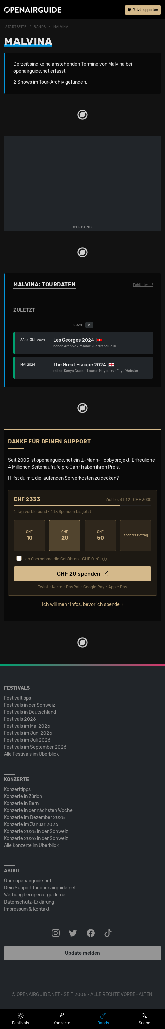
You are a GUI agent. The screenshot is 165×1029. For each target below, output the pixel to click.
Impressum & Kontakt (26, 909)
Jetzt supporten (143, 10)
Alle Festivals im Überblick (31, 754)
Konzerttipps (17, 789)
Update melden (82, 953)
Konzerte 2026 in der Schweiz (36, 838)
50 (100, 535)
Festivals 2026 (20, 719)
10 (29, 535)
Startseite (16, 27)
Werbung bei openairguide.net (35, 895)
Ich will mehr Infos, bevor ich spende (81, 604)
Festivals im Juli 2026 (27, 740)
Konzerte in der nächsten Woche (38, 810)
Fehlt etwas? (143, 285)
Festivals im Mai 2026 (27, 726)
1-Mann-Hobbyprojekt (105, 460)
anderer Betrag (136, 535)
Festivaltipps (17, 698)
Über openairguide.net (27, 881)
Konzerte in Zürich (23, 796)
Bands (40, 27)
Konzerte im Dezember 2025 (34, 817)
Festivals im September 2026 (35, 747)
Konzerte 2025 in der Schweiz (36, 831)
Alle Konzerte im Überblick (31, 845)
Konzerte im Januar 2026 (31, 824)
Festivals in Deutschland (30, 712)
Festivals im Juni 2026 (28, 733)
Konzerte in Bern (21, 803)
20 (64, 535)
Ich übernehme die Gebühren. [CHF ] (62, 559)
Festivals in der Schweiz (29, 705)
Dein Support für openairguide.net (40, 888)
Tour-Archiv (51, 82)
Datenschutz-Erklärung (29, 902)
